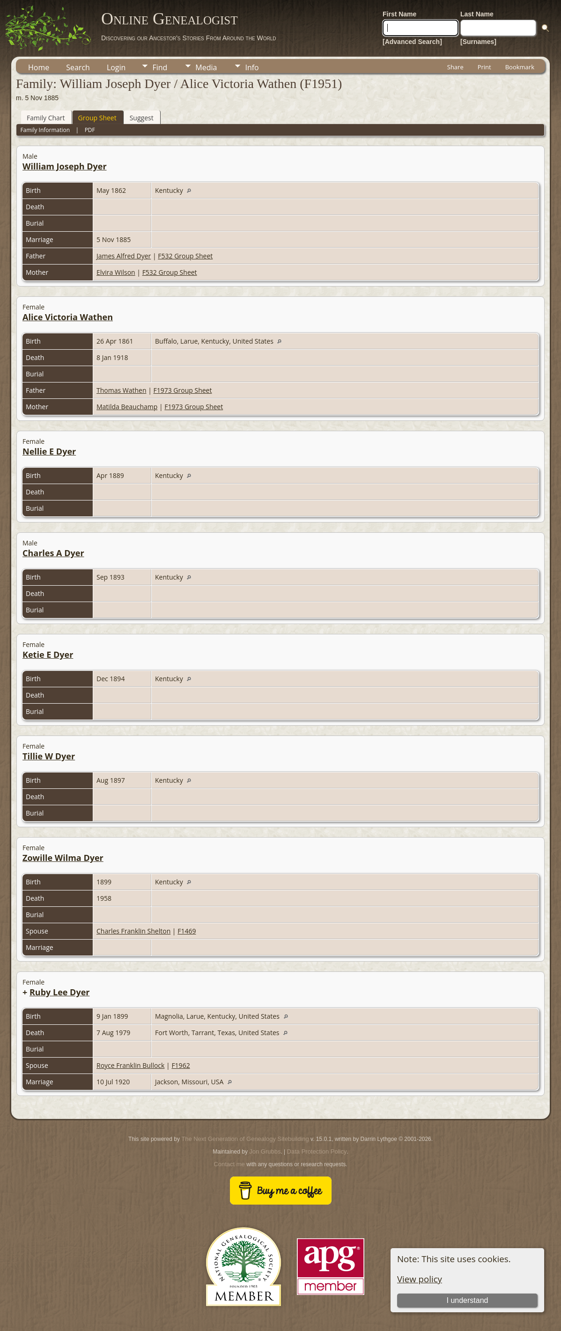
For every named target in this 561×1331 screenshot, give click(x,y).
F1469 (186, 931)
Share (455, 67)
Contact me (229, 1164)
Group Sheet (97, 117)
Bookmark (519, 67)
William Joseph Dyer (64, 166)
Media (206, 67)
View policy (419, 1279)
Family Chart (46, 117)
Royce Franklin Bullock (130, 1065)
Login (116, 67)
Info (251, 67)
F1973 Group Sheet (182, 390)
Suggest (142, 117)
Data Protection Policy (317, 1151)
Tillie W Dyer (48, 756)
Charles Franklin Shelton (133, 931)
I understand (467, 1300)
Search (78, 67)
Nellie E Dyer (49, 451)
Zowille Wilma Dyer (62, 857)
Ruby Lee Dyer (60, 992)
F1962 (180, 1065)
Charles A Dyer (53, 553)
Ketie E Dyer (47, 654)
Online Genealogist (169, 18)
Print (484, 67)
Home (38, 67)
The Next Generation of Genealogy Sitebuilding (245, 1138)
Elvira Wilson (115, 272)
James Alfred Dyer (123, 255)
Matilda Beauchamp (126, 406)
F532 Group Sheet (185, 255)
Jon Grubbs (264, 1151)
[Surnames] (478, 41)
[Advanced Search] (412, 41)
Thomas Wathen (121, 390)
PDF (90, 130)
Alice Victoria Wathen (67, 317)
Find (159, 67)
